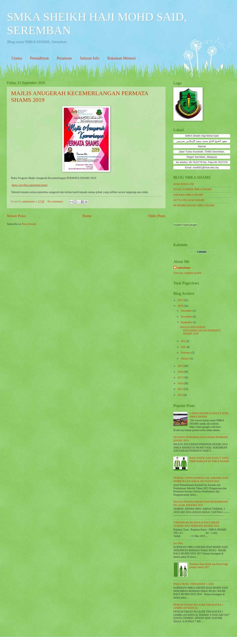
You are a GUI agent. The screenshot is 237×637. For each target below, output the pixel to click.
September (187, 322)
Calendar (201, 251)
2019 (180, 366)
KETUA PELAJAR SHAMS (188, 200)
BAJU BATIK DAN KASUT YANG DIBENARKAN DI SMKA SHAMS (209, 460)
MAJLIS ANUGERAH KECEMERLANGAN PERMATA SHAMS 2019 (200, 330)
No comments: (56, 201)
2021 (180, 300)
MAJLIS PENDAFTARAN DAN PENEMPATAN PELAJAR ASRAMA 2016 (200, 503)
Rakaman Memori (121, 58)
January (185, 358)
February (186, 352)
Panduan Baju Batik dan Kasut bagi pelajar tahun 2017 (209, 566)
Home (86, 216)
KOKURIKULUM (183, 184)
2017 (180, 377)
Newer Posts (16, 216)
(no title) (178, 543)
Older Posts (157, 216)
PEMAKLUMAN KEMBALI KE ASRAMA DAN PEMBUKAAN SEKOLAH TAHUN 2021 (200, 479)
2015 (180, 389)
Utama (17, 58)
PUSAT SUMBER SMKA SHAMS (192, 189)
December (187, 310)
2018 (180, 371)
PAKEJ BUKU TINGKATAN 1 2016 (193, 584)
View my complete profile (187, 273)
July (183, 341)
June (183, 347)
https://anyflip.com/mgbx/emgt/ (30, 185)
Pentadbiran (39, 58)
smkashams (184, 267)
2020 (180, 305)
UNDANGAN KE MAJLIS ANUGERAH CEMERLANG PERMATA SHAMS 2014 (196, 524)
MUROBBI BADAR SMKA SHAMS (193, 205)
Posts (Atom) (29, 224)
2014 (180, 394)
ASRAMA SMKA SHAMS (188, 194)
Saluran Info (89, 58)
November (187, 316)
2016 (180, 383)
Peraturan (64, 58)
